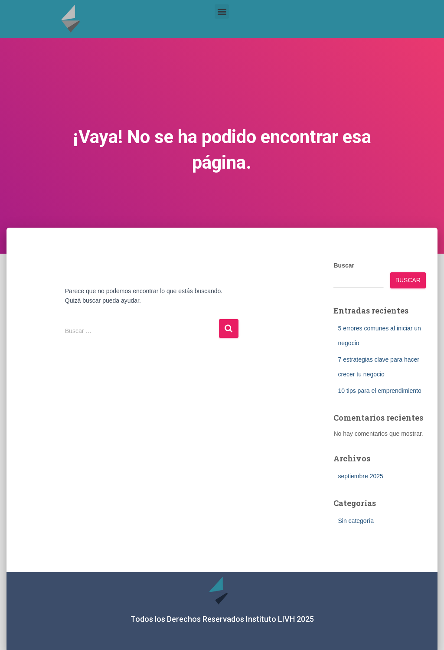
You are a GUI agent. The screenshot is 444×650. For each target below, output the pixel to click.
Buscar (343, 265)
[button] (222, 11)
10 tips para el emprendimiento (379, 390)
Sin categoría (356, 520)
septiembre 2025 (360, 476)
